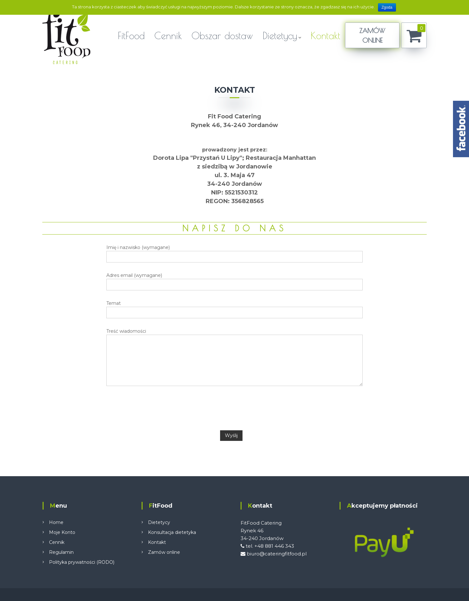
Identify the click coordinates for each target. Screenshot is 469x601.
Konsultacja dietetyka (172, 532)
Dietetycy (280, 35)
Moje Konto (62, 532)
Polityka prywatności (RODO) (81, 562)
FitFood (131, 35)
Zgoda (387, 7)
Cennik (168, 35)
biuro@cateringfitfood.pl (274, 554)
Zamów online (164, 552)
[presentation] (234, 408)
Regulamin (61, 552)
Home (56, 522)
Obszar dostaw (222, 35)
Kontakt (325, 35)
